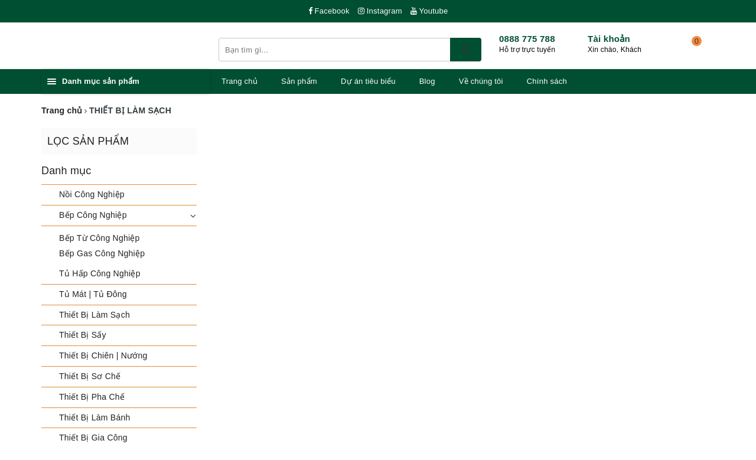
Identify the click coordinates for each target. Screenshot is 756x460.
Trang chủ (239, 81)
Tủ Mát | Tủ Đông (93, 294)
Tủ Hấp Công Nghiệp (100, 273)
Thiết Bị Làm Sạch (94, 314)
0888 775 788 (527, 39)
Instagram (380, 10)
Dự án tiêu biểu (368, 81)
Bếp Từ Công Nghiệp (99, 238)
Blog (427, 81)
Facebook (329, 10)
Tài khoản (609, 39)
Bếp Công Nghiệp (93, 215)
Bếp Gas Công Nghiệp (102, 253)
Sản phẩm (299, 81)
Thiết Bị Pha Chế (92, 397)
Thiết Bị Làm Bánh (95, 417)
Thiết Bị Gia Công (93, 437)
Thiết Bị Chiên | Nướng (103, 355)
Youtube (429, 10)
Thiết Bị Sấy (82, 335)
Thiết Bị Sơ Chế (89, 376)
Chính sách (547, 81)
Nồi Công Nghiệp (92, 194)
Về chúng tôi (481, 81)
